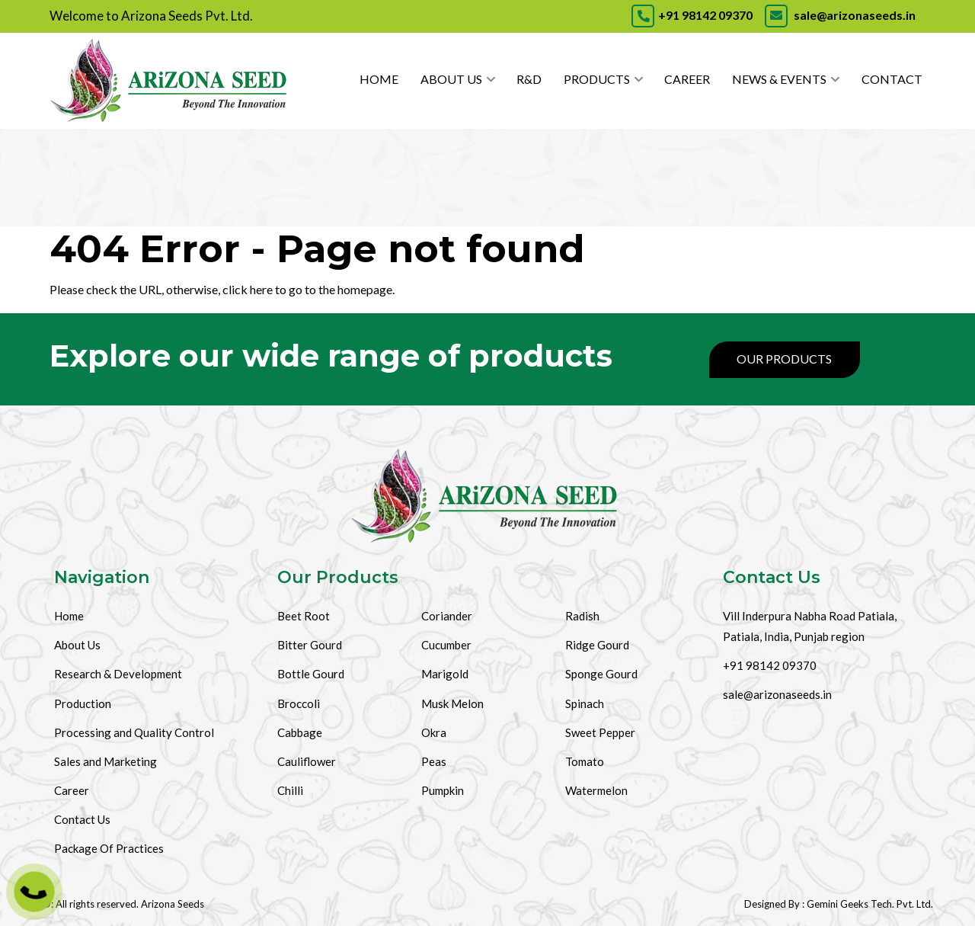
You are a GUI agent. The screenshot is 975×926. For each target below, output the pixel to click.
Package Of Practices (109, 848)
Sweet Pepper (600, 732)
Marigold (444, 674)
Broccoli (298, 703)
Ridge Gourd (597, 645)
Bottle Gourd (310, 674)
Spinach (584, 703)
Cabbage (299, 732)
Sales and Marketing (105, 761)
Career (687, 79)
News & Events (779, 79)
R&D (529, 79)
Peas (433, 761)
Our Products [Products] (784, 358)
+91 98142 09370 (692, 15)
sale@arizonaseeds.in (839, 15)
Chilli (290, 790)
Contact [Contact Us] (892, 79)
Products (597, 79)
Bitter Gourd (309, 645)
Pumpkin (442, 790)
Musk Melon (452, 703)
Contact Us (82, 819)
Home (379, 79)
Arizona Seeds (172, 904)
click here (247, 289)
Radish (582, 616)
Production (82, 703)
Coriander (446, 616)
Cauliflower (306, 761)
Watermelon (596, 790)
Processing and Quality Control (134, 732)
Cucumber (446, 645)
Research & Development (118, 674)
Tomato (584, 761)
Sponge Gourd (601, 674)
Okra (433, 732)
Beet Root (303, 616)
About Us (451, 79)
